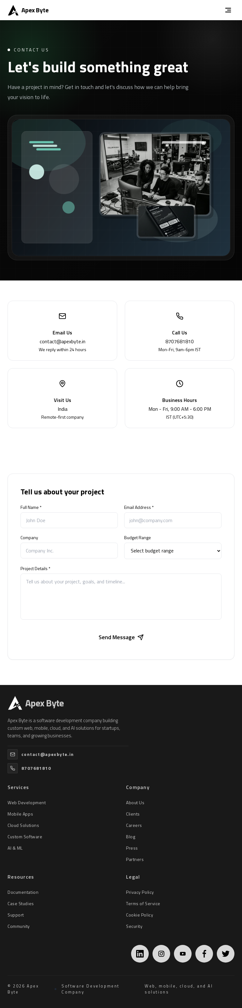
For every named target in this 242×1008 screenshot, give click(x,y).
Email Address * (139, 507)
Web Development (27, 802)
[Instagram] (161, 954)
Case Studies (21, 903)
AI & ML (15, 848)
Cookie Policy (139, 915)
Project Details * (35, 568)
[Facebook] (204, 954)
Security (134, 926)
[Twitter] (225, 954)
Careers (134, 825)
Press (132, 848)
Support (16, 915)
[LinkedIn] (140, 954)
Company (29, 537)
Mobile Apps (20, 814)
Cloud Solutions (23, 825)
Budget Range (137, 537)
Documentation (23, 892)
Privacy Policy (140, 892)
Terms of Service (143, 903)
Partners (135, 859)
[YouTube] (183, 954)
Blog (130, 837)
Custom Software (25, 837)
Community (19, 926)
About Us (135, 802)
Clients (133, 814)
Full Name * (31, 507)
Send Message (121, 637)
